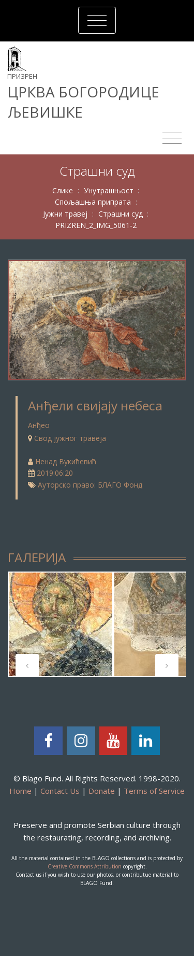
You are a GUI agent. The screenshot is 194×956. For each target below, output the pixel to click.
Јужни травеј (65, 214)
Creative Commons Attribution (85, 866)
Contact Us (60, 791)
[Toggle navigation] (97, 20)
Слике (62, 190)
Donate (101, 791)
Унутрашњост (108, 190)
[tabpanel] (60, 624)
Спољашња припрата (93, 202)
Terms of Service (154, 791)
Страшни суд (120, 214)
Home (20, 791)
